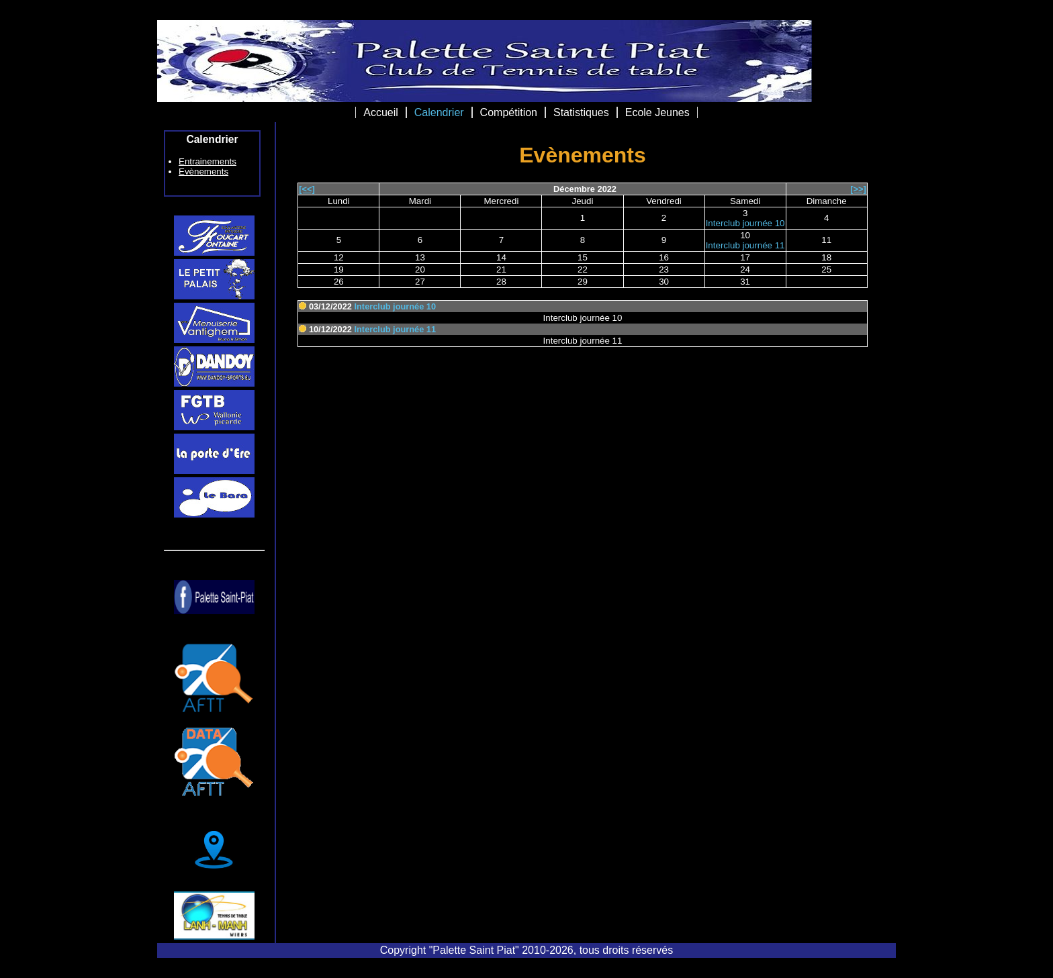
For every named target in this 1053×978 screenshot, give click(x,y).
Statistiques (581, 112)
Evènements (203, 171)
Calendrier (439, 112)
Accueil (380, 112)
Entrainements (207, 161)
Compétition (508, 112)
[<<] (306, 189)
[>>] (858, 189)
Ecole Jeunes (657, 112)
